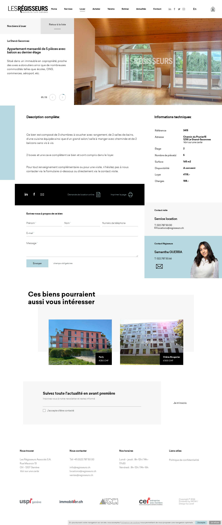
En (194, 9)
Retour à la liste (57, 24)
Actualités (141, 8)
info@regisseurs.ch (80, 467)
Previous (52, 97)
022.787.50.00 (164, 225)
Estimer (125, 8)
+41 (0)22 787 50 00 (84, 459)
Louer (82, 8)
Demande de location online (84, 194)
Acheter (96, 8)
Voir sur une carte (192, 142)
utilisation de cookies (130, 522)
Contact (157, 8)
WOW (194, 501)
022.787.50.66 (164, 258)
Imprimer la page (122, 194)
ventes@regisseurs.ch (81, 475)
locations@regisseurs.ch (170, 228)
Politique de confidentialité (184, 460)
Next (62, 97)
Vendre (111, 8)
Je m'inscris (180, 403)
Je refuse (215, 522)
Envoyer (37, 263)
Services (68, 8)
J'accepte (201, 522)
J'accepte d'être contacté (58, 410)
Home (54, 8)
